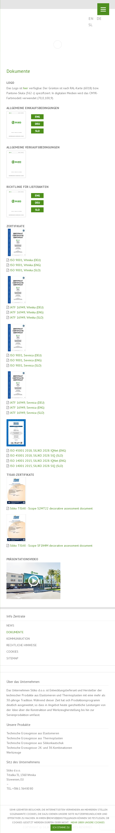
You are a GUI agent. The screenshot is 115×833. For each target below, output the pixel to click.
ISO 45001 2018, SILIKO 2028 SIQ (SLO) (36, 455)
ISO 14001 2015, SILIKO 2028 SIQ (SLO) (36, 466)
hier (25, 88)
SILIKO (21, 18)
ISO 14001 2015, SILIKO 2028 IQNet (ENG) (37, 461)
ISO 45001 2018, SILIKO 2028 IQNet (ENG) (37, 450)
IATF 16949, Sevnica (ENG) (26, 407)
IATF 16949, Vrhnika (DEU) (26, 307)
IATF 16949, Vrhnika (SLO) (26, 317)
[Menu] (103, 9)
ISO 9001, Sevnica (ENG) (25, 360)
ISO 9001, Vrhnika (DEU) (25, 260)
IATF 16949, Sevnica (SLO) (26, 413)
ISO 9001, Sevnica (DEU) (25, 355)
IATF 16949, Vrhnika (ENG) (26, 312)
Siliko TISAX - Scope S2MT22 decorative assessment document (51, 508)
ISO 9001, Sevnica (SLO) (25, 365)
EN (90, 18)
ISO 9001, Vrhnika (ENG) (25, 265)
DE (99, 18)
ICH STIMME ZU (61, 827)
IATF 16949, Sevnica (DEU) (26, 403)
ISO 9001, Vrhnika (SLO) (25, 270)
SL (90, 24)
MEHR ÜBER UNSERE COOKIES (88, 822)
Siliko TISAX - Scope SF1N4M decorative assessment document (50, 545)
